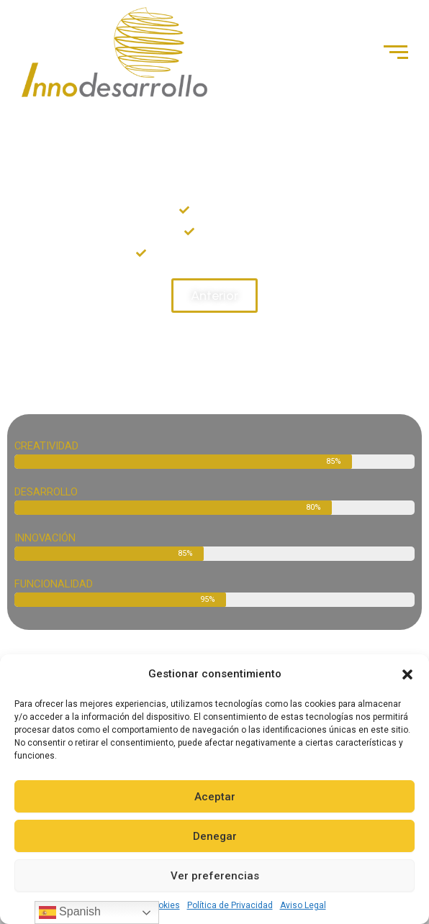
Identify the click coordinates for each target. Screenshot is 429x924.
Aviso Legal (303, 905)
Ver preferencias (215, 875)
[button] (407, 674)
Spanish (70, 912)
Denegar (215, 836)
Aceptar (214, 796)
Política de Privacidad (230, 905)
